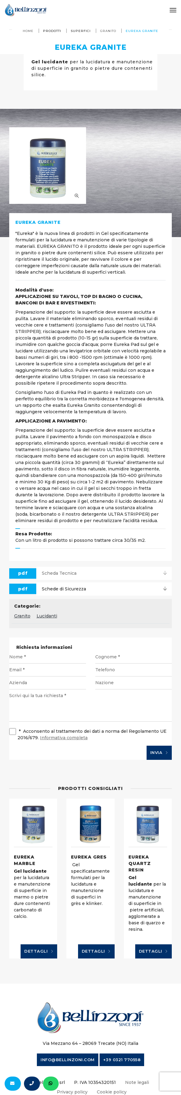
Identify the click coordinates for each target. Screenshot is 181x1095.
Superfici (81, 31)
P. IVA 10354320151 (95, 1082)
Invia (159, 753)
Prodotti (52, 31)
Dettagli (38, 951)
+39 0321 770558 (122, 1059)
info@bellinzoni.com (68, 1059)
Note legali (137, 1082)
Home (28, 31)
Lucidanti (47, 616)
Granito (108, 31)
